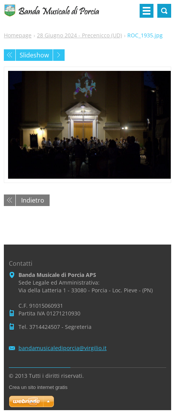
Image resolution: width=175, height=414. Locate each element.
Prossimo (59, 55)
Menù (146, 11)
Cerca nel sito (164, 11)
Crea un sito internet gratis (38, 387)
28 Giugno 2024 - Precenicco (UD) (79, 35)
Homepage (18, 35)
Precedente (9, 55)
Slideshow (34, 55)
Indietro (32, 200)
